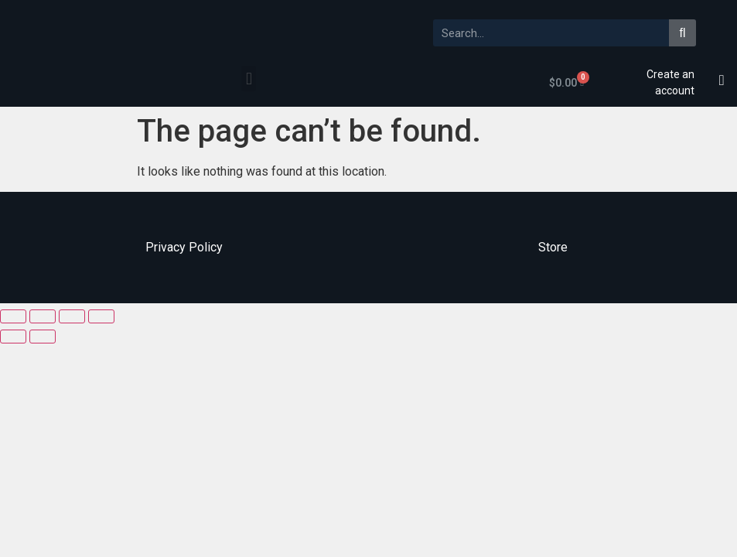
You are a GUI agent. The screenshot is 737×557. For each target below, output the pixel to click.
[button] (248, 78)
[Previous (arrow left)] (13, 336)
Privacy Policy (184, 247)
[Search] (682, 32)
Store (553, 247)
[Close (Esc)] (13, 316)
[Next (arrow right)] (42, 336)
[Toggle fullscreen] (72, 316)
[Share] (42, 316)
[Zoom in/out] (101, 316)
